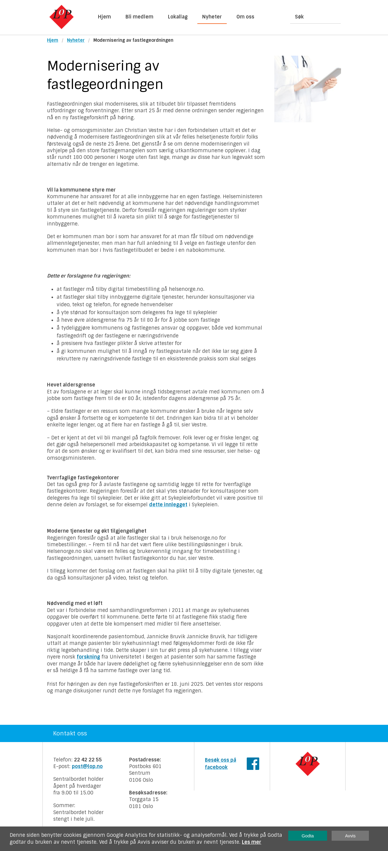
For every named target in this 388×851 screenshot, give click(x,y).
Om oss (245, 17)
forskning (88, 657)
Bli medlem (139, 17)
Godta (308, 835)
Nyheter (212, 17)
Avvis (350, 835)
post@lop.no (87, 766)
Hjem (104, 17)
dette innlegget (168, 504)
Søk (299, 17)
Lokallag (178, 17)
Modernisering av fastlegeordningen (133, 40)
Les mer (251, 842)
